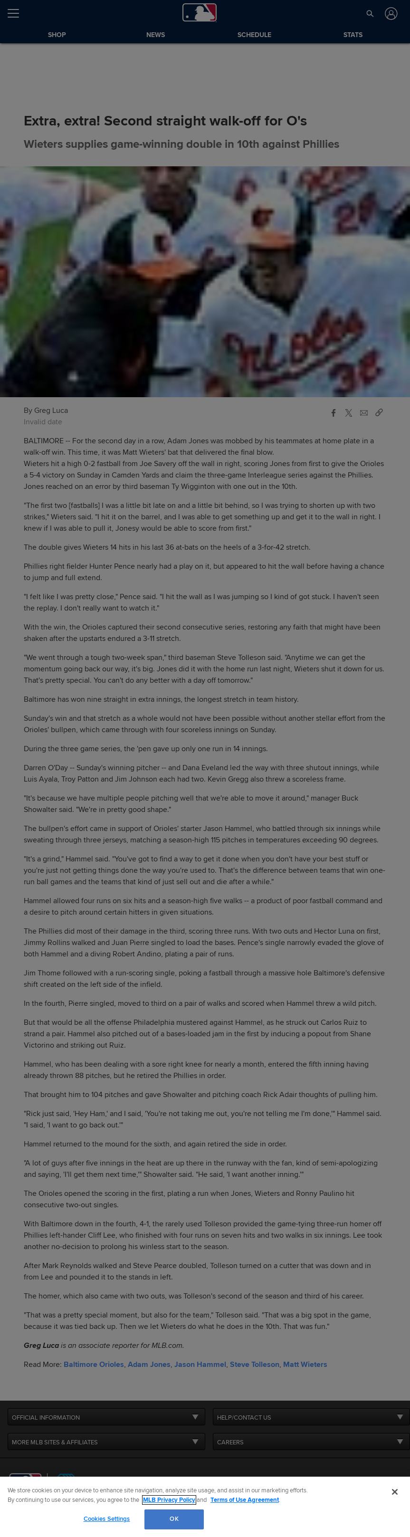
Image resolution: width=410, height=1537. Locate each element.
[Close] (394, 1491)
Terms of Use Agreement (244, 1500)
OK (174, 1519)
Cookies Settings (107, 1519)
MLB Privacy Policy (169, 1500)
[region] (205, 1507)
